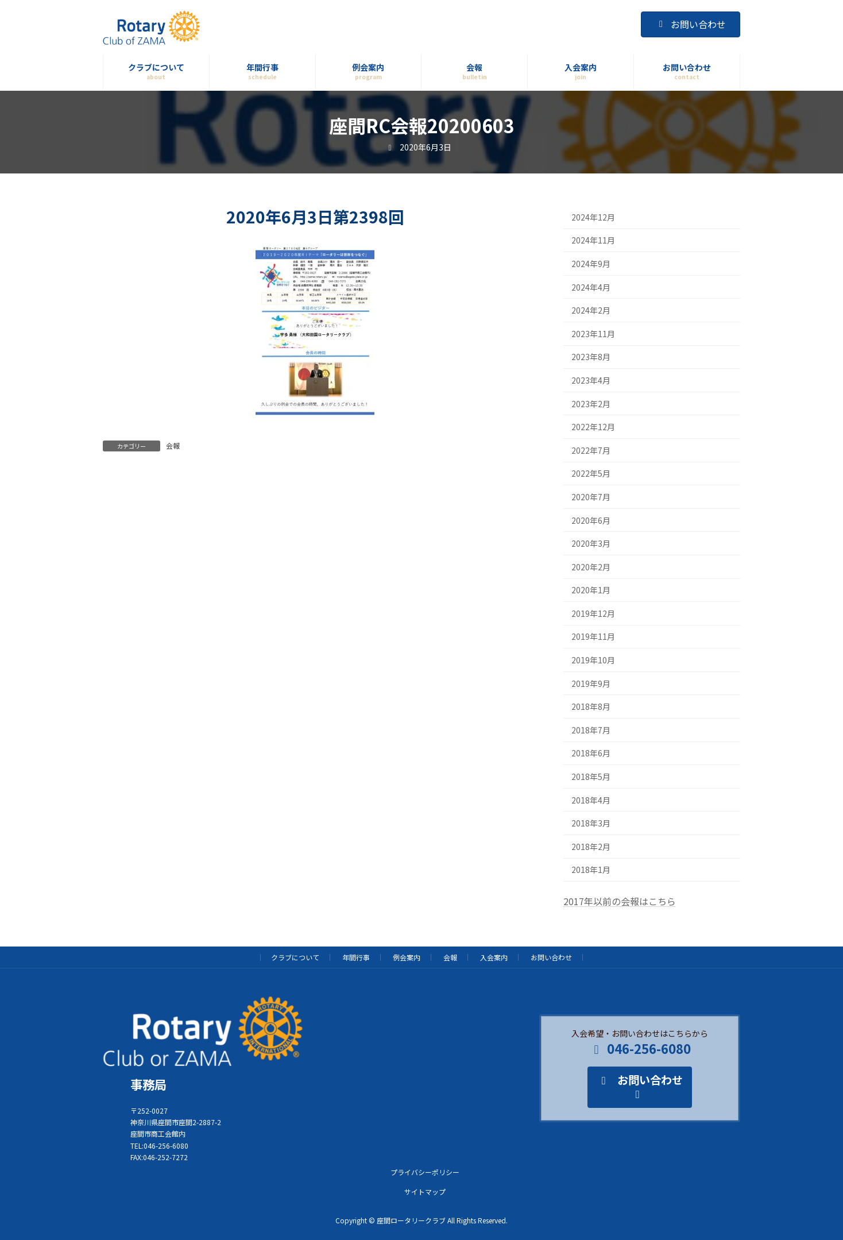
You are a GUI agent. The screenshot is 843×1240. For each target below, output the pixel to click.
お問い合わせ (690, 24)
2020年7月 (590, 497)
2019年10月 (593, 660)
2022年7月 (590, 450)
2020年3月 (590, 543)
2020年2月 (590, 567)
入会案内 (494, 957)
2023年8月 (590, 357)
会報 (173, 445)
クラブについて (295, 957)
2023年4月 (590, 380)
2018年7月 (590, 730)
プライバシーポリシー (424, 1171)
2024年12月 (593, 217)
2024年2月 (590, 310)
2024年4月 (590, 287)
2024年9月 (590, 263)
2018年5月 (590, 776)
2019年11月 (593, 637)
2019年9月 (590, 683)
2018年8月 (590, 706)
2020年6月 (590, 520)
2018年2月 (590, 846)
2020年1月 (590, 590)
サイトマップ (425, 1191)
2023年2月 (590, 404)
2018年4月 (590, 800)
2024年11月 (593, 240)
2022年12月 (593, 426)
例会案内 (406, 957)
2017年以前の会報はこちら (619, 901)
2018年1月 (590, 870)
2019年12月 (593, 613)
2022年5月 (590, 474)
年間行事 (356, 957)
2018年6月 (590, 753)
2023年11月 (593, 333)
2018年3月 (590, 823)
